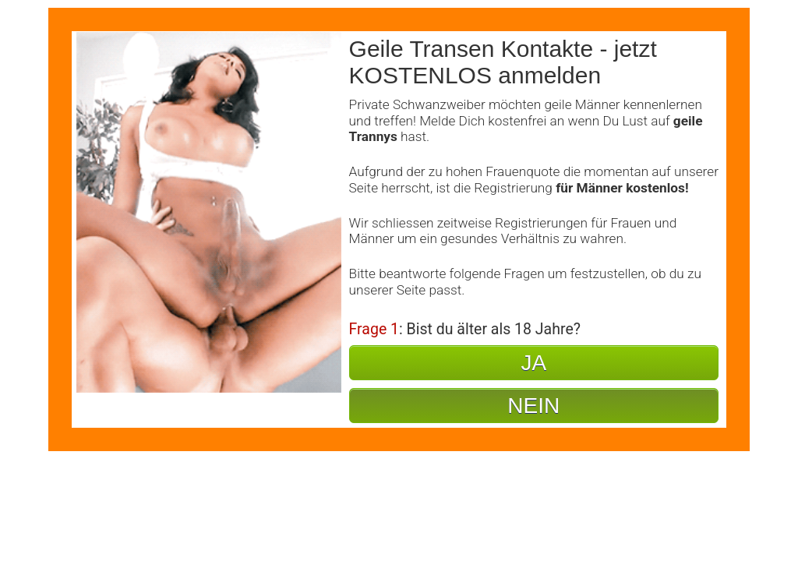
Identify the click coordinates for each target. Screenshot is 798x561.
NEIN (533, 405)
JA (533, 363)
